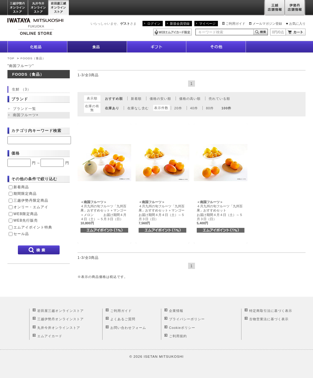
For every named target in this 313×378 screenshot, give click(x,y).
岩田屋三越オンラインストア (59, 8)
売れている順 (219, 98)
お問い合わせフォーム (128, 327)
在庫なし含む (138, 108)
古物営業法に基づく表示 (269, 319)
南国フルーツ (26, 115)
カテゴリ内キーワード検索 (36, 130)
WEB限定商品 (25, 214)
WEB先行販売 (25, 220)
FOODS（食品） (33, 58)
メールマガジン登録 (267, 23)
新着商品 (21, 187)
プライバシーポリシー (187, 319)
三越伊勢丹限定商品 (30, 200)
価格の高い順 (190, 98)
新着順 (136, 98)
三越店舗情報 (274, 8)
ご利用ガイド (235, 23)
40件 (194, 108)
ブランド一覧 (24, 109)
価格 (15, 153)
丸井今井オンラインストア (38, 8)
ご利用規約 (178, 336)
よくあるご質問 (122, 319)
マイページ (207, 23)
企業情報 (176, 310)
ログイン (153, 23)
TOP (10, 58)
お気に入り (297, 23)
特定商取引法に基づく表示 (270, 310)
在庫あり (112, 108)
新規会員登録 (180, 23)
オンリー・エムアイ (30, 207)
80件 (210, 108)
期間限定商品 (25, 194)
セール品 (21, 234)
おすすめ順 (114, 98)
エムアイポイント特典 (32, 227)
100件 (226, 108)
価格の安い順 (160, 98)
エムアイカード (49, 336)
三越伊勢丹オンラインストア (17, 8)
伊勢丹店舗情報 (295, 8)
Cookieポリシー (182, 327)
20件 (178, 108)
